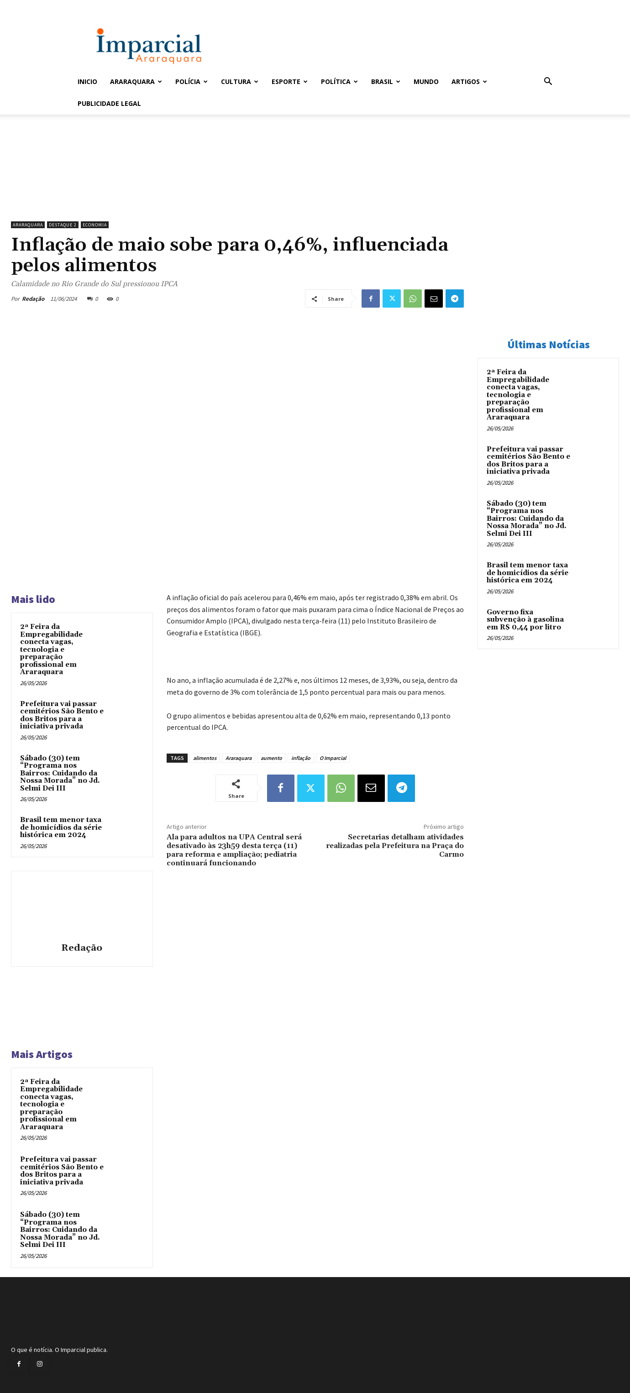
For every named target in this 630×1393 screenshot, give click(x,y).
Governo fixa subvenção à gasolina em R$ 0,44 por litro (525, 620)
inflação (300, 757)
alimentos (204, 757)
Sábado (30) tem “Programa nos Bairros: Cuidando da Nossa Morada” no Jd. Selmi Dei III (60, 773)
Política (339, 81)
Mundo (426, 81)
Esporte (290, 81)
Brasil (385, 81)
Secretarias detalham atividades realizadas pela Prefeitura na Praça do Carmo (395, 846)
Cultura (239, 81)
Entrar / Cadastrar (92, 6)
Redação (33, 299)
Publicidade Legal (109, 103)
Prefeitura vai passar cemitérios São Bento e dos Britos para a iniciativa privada (62, 715)
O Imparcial (333, 757)
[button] (548, 82)
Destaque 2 (63, 224)
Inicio (87, 81)
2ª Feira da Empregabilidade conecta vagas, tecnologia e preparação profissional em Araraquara (51, 649)
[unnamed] (237, 193)
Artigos (469, 81)
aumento (271, 757)
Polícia (191, 81)
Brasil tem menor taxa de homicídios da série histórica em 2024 (61, 827)
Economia (95, 224)
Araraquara (136, 81)
